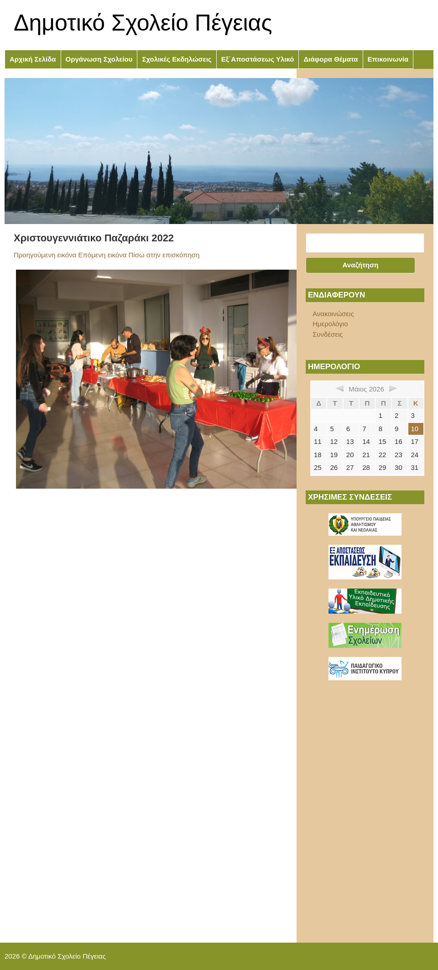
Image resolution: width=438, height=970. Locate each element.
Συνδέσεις (328, 334)
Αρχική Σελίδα (33, 59)
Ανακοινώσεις (333, 314)
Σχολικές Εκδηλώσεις (176, 59)
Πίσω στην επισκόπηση (164, 255)
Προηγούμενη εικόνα (45, 255)
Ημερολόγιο (330, 324)
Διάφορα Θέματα (330, 59)
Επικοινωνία (388, 59)
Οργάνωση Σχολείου (99, 59)
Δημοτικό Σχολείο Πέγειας (143, 23)
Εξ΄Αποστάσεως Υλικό (257, 59)
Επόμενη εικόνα (102, 255)
